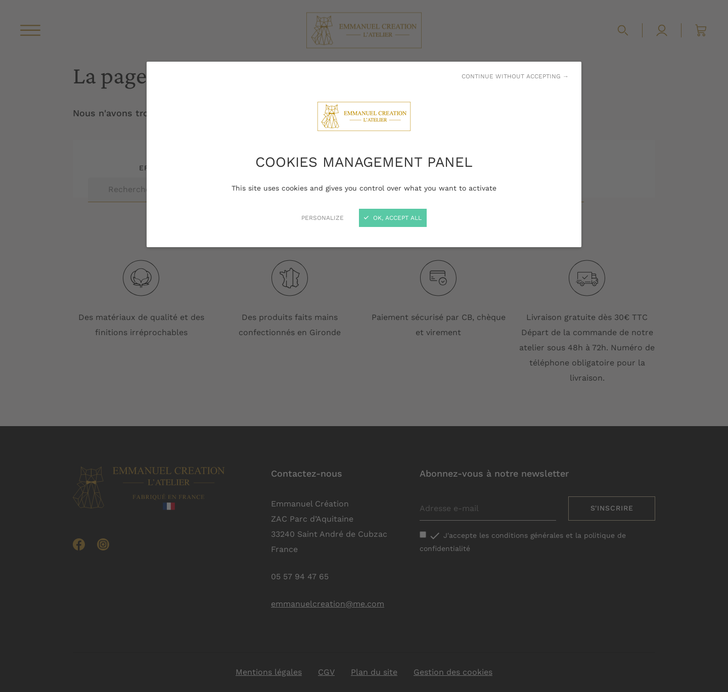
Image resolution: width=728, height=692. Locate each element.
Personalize (322, 217)
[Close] (364, 346)
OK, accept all (393, 217)
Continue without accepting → (515, 76)
